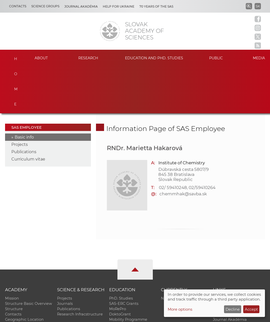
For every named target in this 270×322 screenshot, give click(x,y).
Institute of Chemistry (181, 115)
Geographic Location (24, 272)
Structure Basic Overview (28, 256)
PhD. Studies (121, 251)
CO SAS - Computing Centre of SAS (73, 315)
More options (180, 309)
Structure (14, 261)
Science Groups (45, 6)
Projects (19, 97)
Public (216, 58)
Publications (23, 104)
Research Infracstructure (80, 267)
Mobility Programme (128, 272)
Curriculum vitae (28, 112)
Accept (251, 309)
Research (88, 58)
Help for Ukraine (118, 6)
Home (13, 57)
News (166, 251)
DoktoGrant (120, 267)
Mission (12, 251)
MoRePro (117, 261)
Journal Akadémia (81, 6)
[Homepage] (110, 31)
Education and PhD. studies (154, 58)
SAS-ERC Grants (123, 256)
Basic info (24, 90)
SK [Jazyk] (258, 6)
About (41, 58)
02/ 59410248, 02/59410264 (187, 140)
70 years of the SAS (156, 6)
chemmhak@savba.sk (183, 146)
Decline (233, 309)
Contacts (17, 6)
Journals (65, 256)
